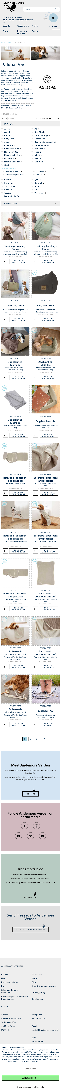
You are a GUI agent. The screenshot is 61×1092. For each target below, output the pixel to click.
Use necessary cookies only (30, 1087)
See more (30, 794)
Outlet (6, 31)
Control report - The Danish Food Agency (14, 997)
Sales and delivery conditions (9, 991)
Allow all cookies (30, 1078)
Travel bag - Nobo (15, 305)
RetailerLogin (45, 19)
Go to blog (30, 897)
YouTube (18, 835)
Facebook (24, 825)
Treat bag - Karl (45, 710)
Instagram (36, 825)
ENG (56, 26)
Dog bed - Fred (45, 305)
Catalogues (37, 999)
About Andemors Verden (44, 986)
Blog (34, 982)
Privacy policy (38, 992)
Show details (30, 1069)
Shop (10, 42)
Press (35, 31)
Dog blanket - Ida (45, 421)
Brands (6, 26)
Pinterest (42, 835)
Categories (23, 26)
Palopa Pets (20, 42)
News (35, 26)
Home (3, 42)
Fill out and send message (30, 930)
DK (49, 26)
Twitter (30, 835)
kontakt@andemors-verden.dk (45, 1030)
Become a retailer (22, 32)
